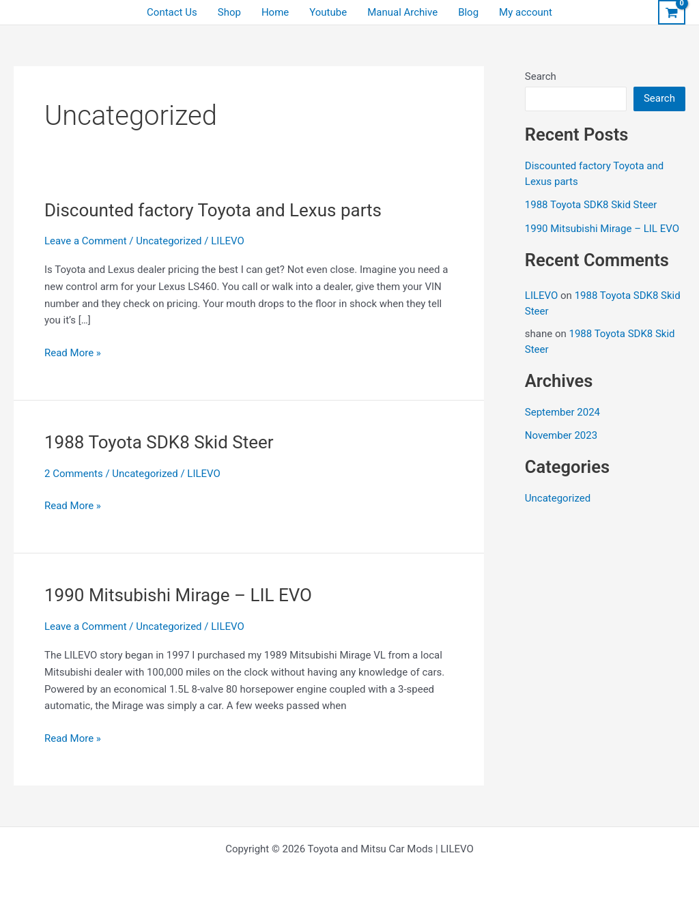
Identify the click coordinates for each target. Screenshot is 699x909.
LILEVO (541, 295)
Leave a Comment (85, 241)
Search (540, 76)
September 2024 (562, 412)
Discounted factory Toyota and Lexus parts (213, 210)
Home (275, 12)
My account (525, 12)
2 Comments (73, 473)
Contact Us (172, 12)
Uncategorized (168, 241)
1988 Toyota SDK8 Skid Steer (159, 442)
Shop (229, 12)
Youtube (328, 12)
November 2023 (561, 435)
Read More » (72, 353)
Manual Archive (402, 12)
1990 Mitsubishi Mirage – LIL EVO (178, 595)
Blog (468, 12)
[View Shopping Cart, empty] (671, 12)
